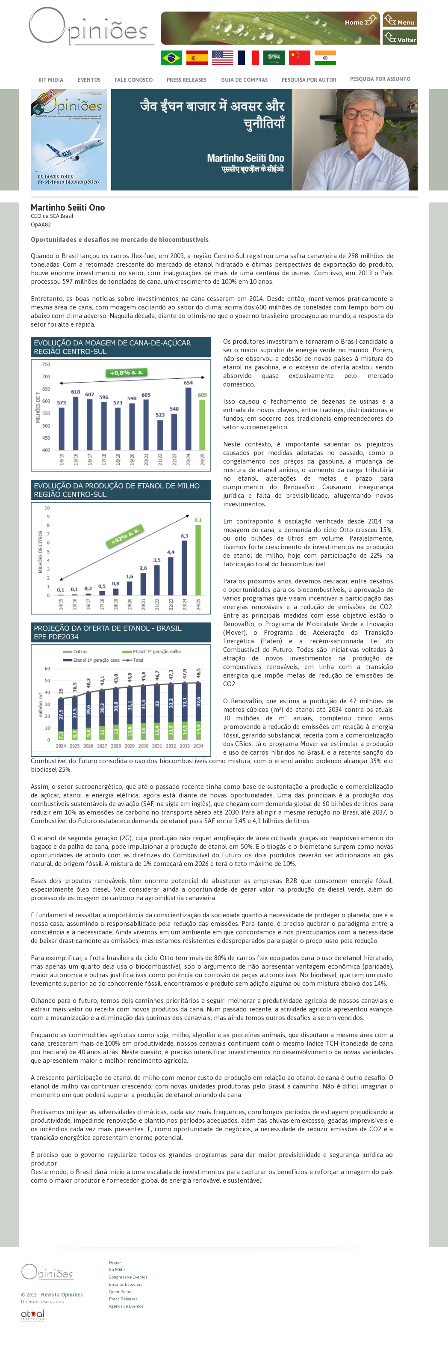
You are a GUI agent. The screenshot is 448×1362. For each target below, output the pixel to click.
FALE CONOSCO (134, 80)
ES (197, 58)
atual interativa (33, 1316)
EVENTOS (89, 80)
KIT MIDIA (50, 80)
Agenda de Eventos (126, 1306)
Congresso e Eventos (128, 1277)
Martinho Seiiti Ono (68, 207)
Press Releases (123, 1299)
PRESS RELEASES (186, 80)
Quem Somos (121, 1291)
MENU (400, 19)
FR (248, 58)
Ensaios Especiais (125, 1284)
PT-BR (171, 58)
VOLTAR (400, 37)
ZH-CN (299, 58)
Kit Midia (117, 1269)
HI (325, 58)
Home (115, 1262)
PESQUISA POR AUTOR (309, 80)
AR (274, 58)
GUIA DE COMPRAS (244, 80)
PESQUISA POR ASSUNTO (380, 79)
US (222, 58)
